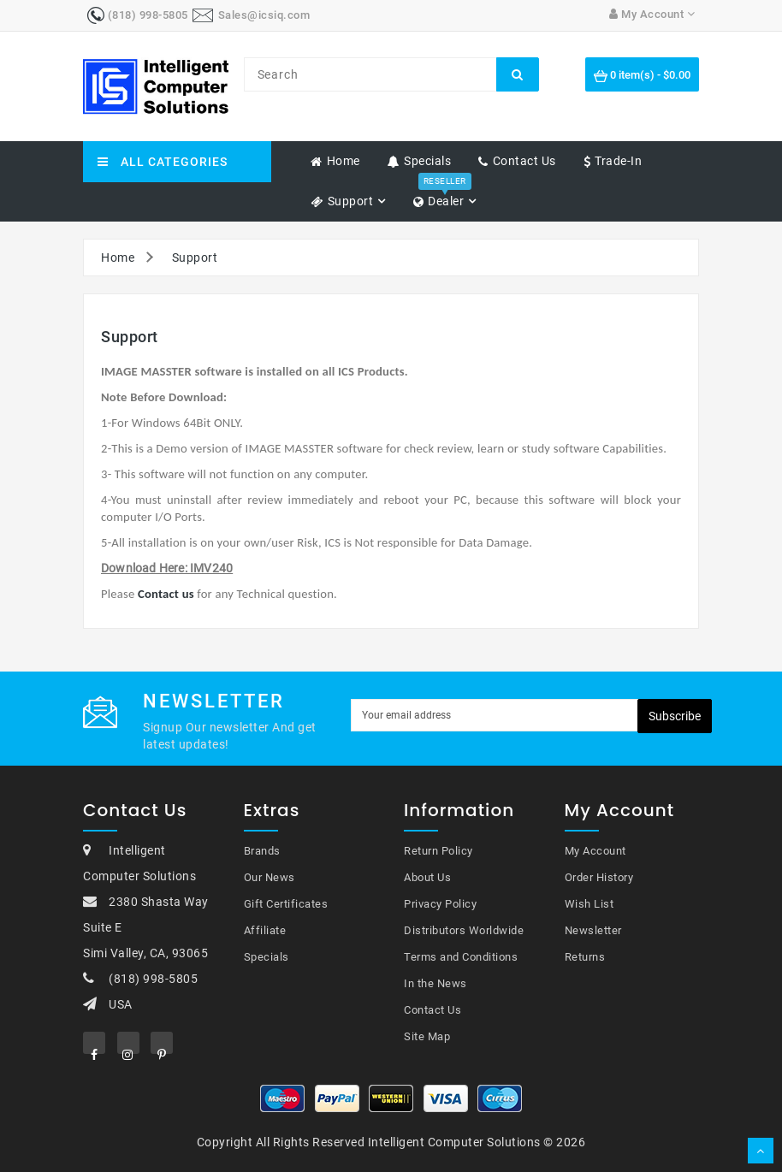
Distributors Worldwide (464, 930)
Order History (599, 877)
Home (117, 257)
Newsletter (593, 930)
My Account (595, 850)
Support (195, 257)
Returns (585, 956)
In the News (435, 983)
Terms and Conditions (461, 956)
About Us (427, 877)
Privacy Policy (440, 903)
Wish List (589, 903)
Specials (266, 956)
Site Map (427, 1036)
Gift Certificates (286, 903)
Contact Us (432, 1009)
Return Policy (438, 850)
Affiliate (265, 930)
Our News (269, 877)
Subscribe (675, 716)
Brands (262, 850)
